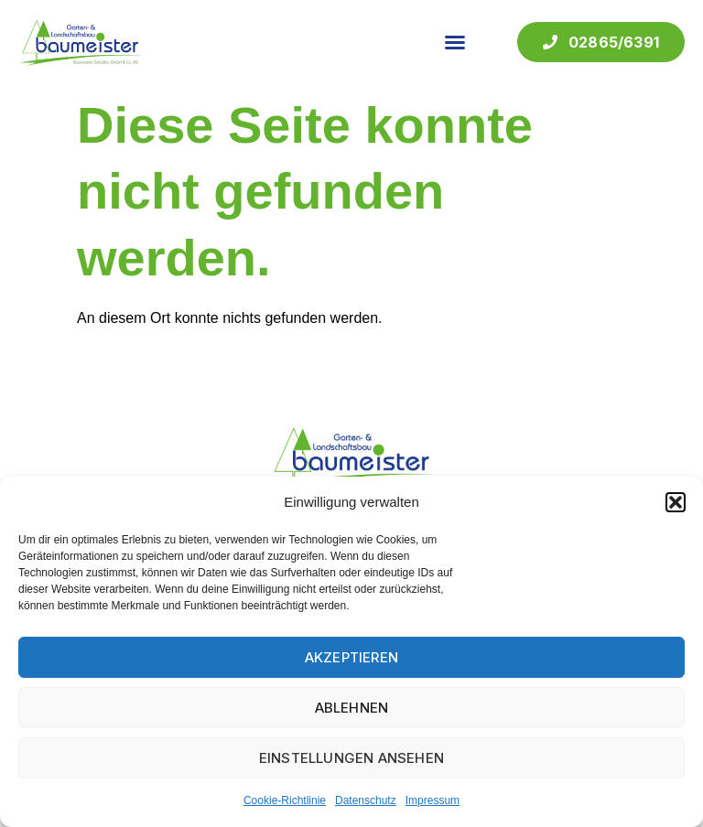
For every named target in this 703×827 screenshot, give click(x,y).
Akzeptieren (351, 657)
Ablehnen (352, 707)
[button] (675, 502)
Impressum (433, 800)
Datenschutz (365, 800)
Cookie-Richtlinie (284, 800)
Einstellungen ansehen (351, 758)
